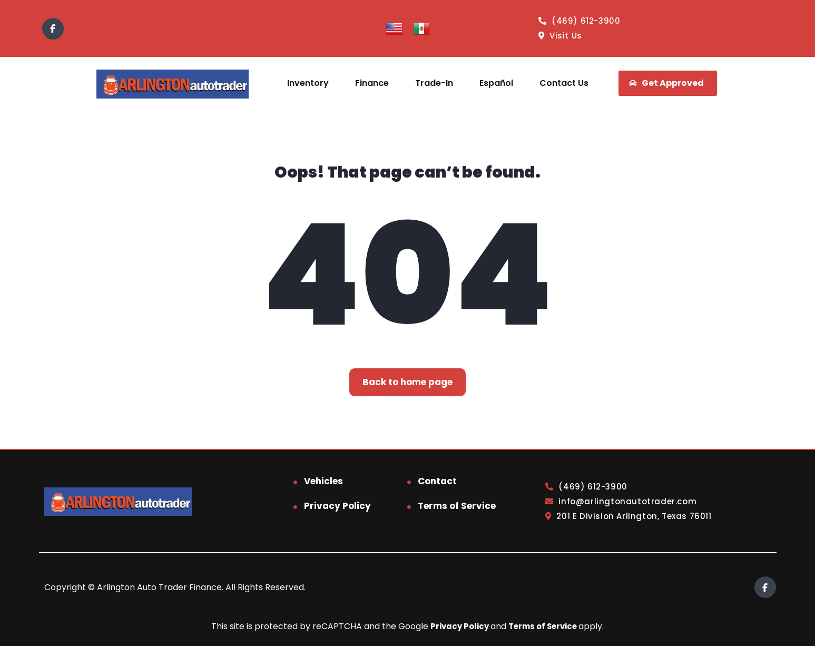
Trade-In (434, 83)
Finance (372, 83)
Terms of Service (457, 506)
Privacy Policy (337, 506)
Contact (437, 481)
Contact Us (563, 83)
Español (496, 83)
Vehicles (323, 481)
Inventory (308, 83)
